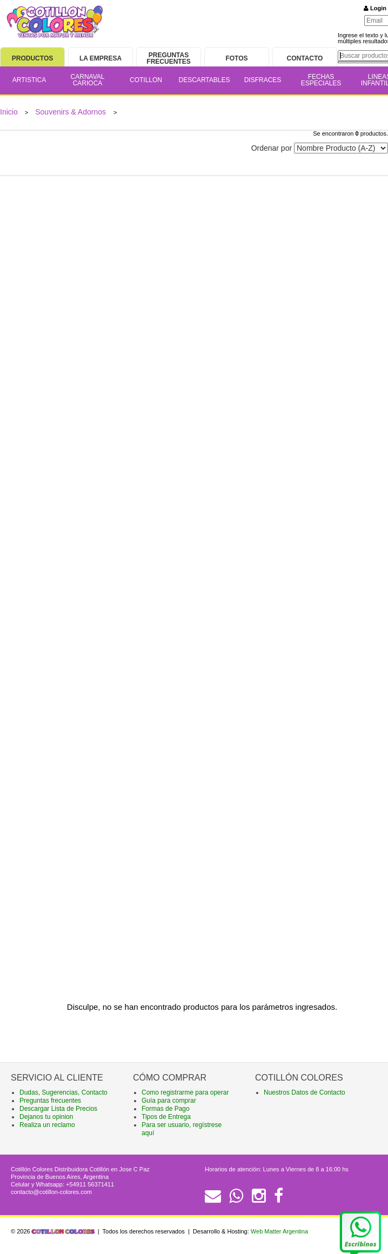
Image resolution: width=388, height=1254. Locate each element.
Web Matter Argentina (279, 1231)
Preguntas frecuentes (50, 1100)
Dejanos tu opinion (46, 1117)
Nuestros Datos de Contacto (304, 1092)
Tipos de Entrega (166, 1117)
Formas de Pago (166, 1108)
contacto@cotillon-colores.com (51, 1192)
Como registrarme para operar (185, 1092)
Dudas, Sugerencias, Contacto (63, 1092)
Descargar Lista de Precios (58, 1108)
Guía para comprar (169, 1100)
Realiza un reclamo (47, 1125)
